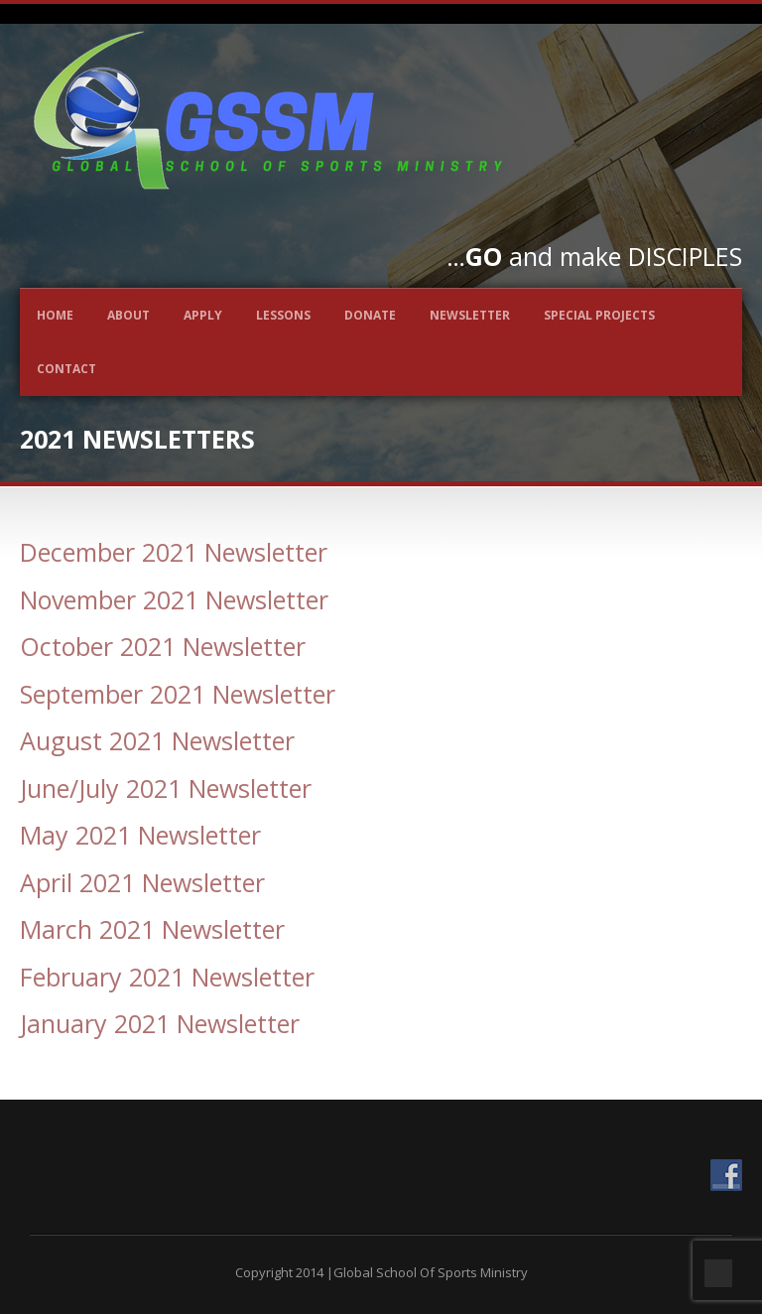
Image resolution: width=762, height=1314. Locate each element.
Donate (370, 315)
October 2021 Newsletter (163, 646)
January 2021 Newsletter (160, 1023)
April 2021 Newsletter (142, 882)
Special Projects (599, 315)
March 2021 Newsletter (152, 929)
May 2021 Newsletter (140, 835)
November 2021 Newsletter (174, 599)
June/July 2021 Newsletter (166, 788)
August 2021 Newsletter (157, 740)
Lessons (283, 315)
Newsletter (470, 315)
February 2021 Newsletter (167, 976)
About (128, 315)
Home (55, 315)
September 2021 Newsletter (177, 694)
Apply (203, 315)
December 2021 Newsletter (173, 552)
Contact (66, 368)
